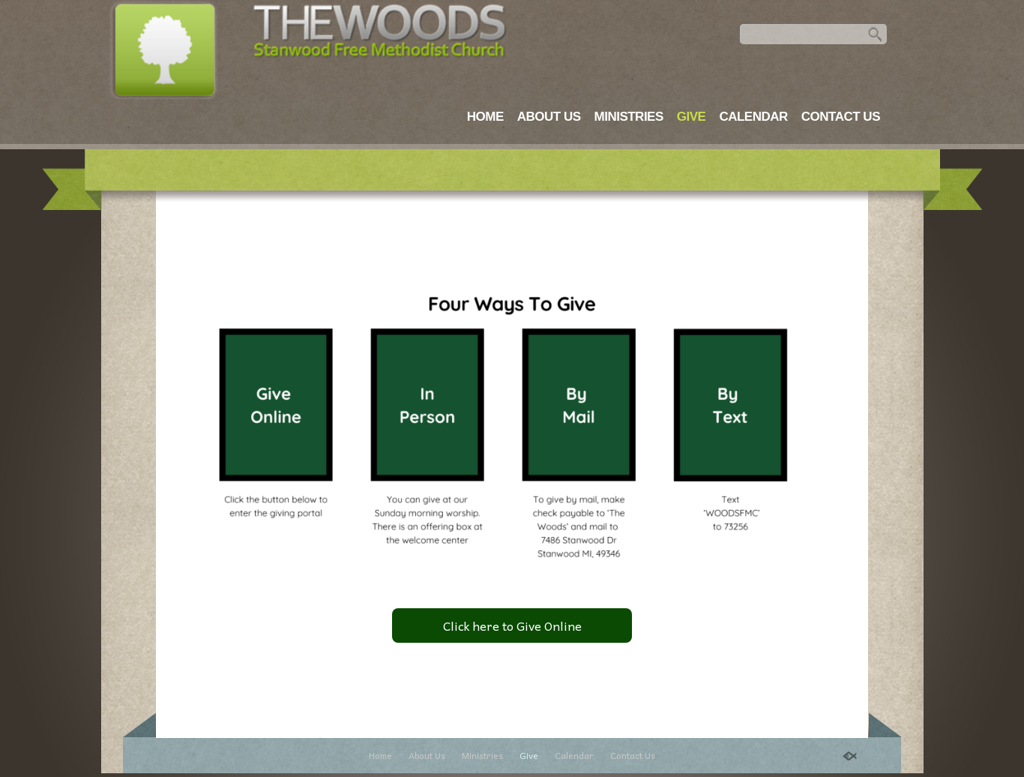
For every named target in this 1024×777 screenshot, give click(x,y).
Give (691, 117)
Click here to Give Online (512, 625)
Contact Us (840, 117)
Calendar (753, 117)
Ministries (628, 117)
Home (485, 117)
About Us (549, 117)
